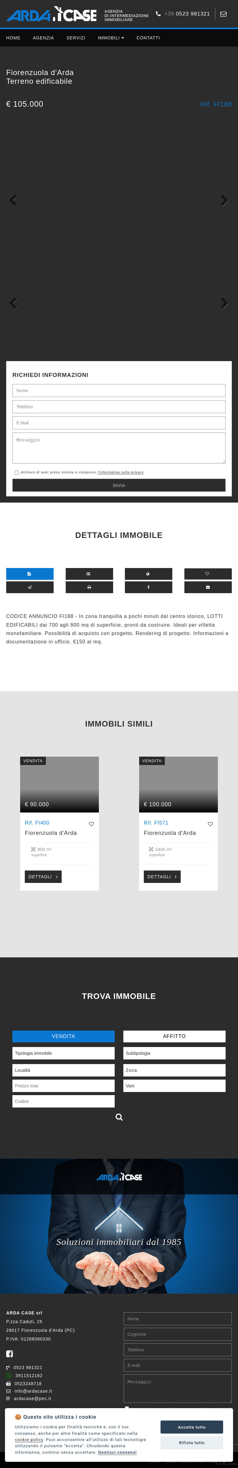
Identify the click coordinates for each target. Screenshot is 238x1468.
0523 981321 (24, 1367)
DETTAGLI (40, 876)
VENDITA (63, 1036)
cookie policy (29, 1439)
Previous (15, 200)
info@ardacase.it (29, 1391)
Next (222, 200)
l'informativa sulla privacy (121, 472)
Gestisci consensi (117, 1452)
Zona (131, 1070)
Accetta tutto (192, 1427)
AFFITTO (174, 1036)
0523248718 (24, 1383)
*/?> (119, 126)
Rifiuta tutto (192, 1442)
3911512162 (24, 1375)
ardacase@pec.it (28, 1398)
